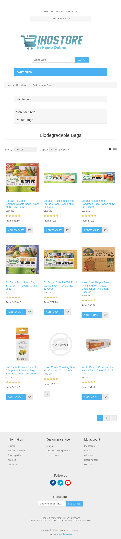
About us (12, 460)
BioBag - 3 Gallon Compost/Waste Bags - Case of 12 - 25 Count (22, 204)
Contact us (13, 464)
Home (9, 85)
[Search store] (53, 60)
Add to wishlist (29, 230)
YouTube (68, 483)
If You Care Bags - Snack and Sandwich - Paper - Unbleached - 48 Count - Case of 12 (96, 287)
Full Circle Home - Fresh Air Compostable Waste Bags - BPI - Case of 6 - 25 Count (22, 370)
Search (82, 60)
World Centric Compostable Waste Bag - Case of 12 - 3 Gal (98, 370)
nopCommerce (65, 534)
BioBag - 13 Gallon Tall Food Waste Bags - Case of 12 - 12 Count (60, 285)
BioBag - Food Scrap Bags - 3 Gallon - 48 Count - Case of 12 (22, 285)
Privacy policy (14, 455)
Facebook (53, 483)
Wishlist (88, 464)
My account (89, 446)
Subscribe (74, 503)
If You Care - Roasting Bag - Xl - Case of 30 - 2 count (60, 369)
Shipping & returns (16, 450)
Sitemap (11, 446)
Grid (109, 149)
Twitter (60, 483)
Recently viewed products (58, 450)
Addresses (89, 455)
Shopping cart (91, 460)
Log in (59, 12)
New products (52, 455)
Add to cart (16, 230)
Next (114, 418)
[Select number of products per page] (53, 149)
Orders (87, 450)
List (115, 149)
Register (48, 12)
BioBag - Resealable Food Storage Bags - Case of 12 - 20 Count (60, 204)
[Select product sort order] (25, 149)
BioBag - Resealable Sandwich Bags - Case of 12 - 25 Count (98, 204)
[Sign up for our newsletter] (52, 503)
